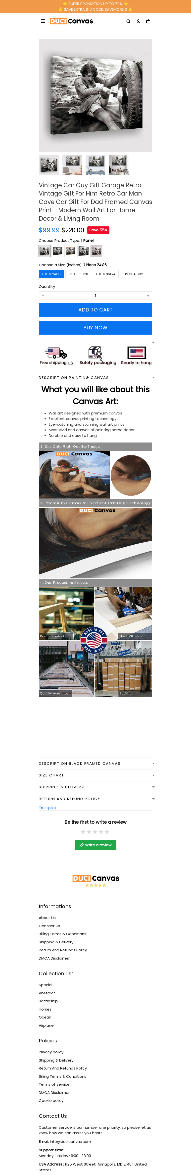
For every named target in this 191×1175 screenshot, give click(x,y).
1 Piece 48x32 (133, 274)
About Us (47, 912)
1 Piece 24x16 (95, 264)
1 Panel (87, 240)
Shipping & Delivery (56, 937)
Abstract (47, 988)
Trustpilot (47, 807)
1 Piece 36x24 (105, 274)
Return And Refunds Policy (63, 945)
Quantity (47, 286)
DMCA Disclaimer (54, 953)
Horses (45, 1004)
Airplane (46, 1020)
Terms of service (54, 1079)
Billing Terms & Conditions (62, 928)
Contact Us (49, 920)
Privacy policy (51, 1047)
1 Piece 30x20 (78, 274)
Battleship (48, 996)
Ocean (45, 1012)
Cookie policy (51, 1095)
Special (45, 979)
